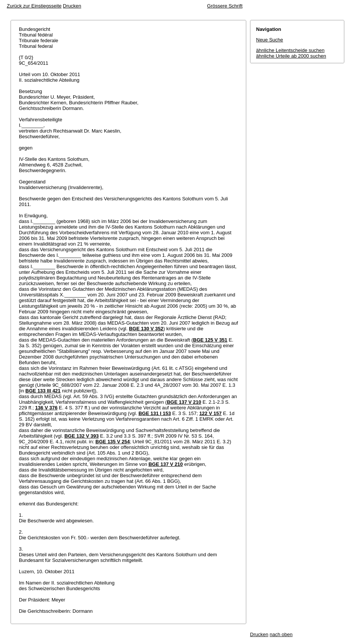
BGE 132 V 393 (81, 436)
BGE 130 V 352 (146, 328)
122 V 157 (210, 413)
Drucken (72, 6)
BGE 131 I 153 (154, 413)
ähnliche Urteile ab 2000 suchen (291, 56)
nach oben (281, 634)
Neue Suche (269, 40)
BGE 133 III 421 (42, 391)
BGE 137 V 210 (184, 402)
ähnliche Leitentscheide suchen (290, 50)
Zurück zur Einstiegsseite (34, 6)
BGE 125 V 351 (210, 340)
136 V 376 (46, 408)
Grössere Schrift (224, 6)
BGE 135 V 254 (112, 441)
